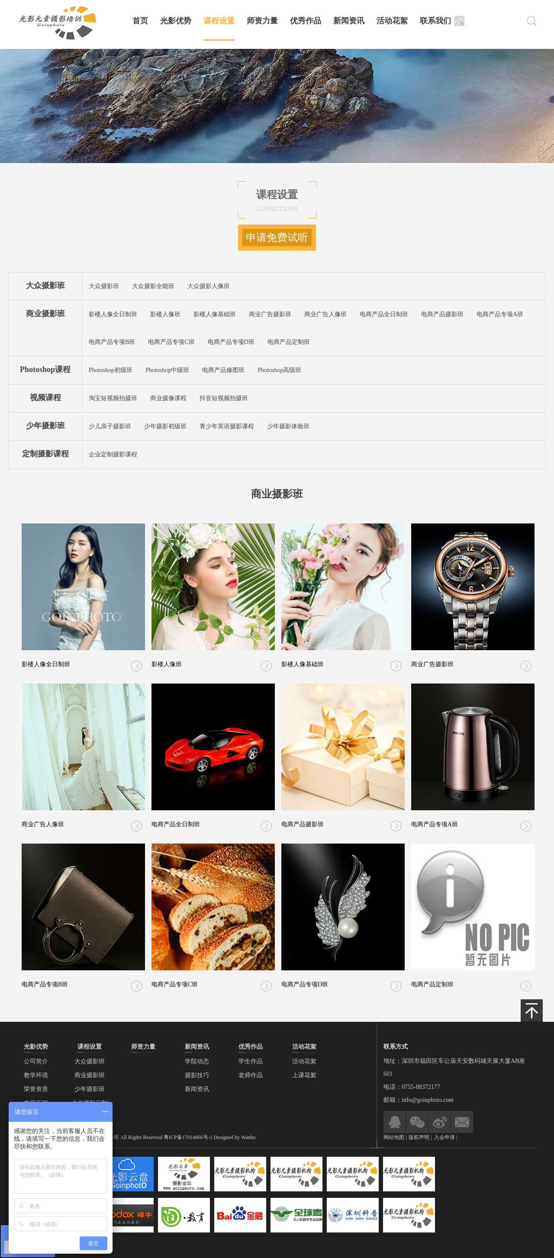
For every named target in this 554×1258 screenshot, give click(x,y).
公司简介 (36, 1061)
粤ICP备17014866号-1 (188, 1137)
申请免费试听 (277, 237)
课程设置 (219, 20)
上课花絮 (304, 1075)
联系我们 (435, 20)
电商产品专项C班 (171, 342)
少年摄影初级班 (165, 426)
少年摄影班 (45, 425)
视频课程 (45, 397)
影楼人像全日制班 (113, 314)
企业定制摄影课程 (113, 454)
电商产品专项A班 (500, 314)
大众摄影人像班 (208, 286)
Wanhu (248, 1137)
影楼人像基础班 (214, 314)
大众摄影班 (45, 285)
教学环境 (36, 1075)
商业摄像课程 (168, 398)
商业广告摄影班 (270, 314)
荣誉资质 (36, 1089)
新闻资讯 (348, 20)
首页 (140, 20)
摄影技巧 (197, 1075)
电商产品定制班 (288, 342)
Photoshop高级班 (279, 370)
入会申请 (444, 1137)
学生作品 (250, 1061)
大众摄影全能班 (153, 286)
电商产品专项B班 (112, 342)
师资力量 (262, 20)
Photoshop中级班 (167, 370)
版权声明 (420, 1137)
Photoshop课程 (45, 369)
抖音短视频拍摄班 (224, 398)
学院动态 (197, 1061)
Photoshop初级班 (110, 370)
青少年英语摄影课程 (227, 426)
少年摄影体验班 (288, 426)
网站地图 (393, 1137)
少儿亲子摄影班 (110, 426)
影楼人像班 (165, 314)
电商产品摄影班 (442, 314)
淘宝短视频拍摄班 (113, 398)
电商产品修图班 (223, 370)
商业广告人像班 (325, 314)
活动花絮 (392, 20)
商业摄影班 (45, 313)
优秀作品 (305, 20)
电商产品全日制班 (384, 314)
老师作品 (250, 1075)
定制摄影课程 (45, 453)
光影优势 (175, 20)
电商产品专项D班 (231, 342)
